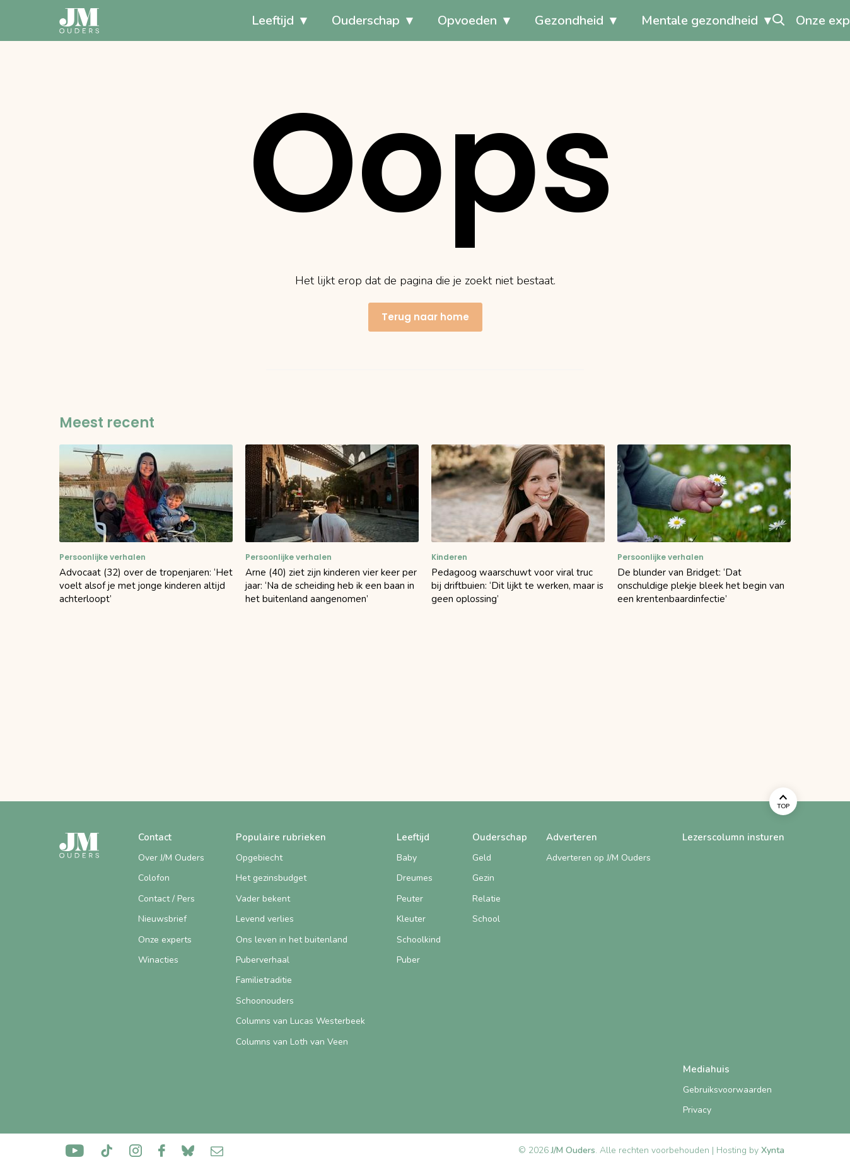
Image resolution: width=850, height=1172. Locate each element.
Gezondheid (443, 20)
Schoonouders (265, 1001)
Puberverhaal (262, 960)
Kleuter (411, 919)
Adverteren (571, 837)
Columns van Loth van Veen (292, 1042)
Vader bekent (263, 899)
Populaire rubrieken (281, 837)
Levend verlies (265, 919)
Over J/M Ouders (171, 858)
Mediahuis (706, 1069)
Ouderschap (240, 20)
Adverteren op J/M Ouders (598, 858)
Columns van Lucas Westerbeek (300, 1021)
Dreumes (415, 878)
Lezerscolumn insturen (733, 837)
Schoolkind (419, 940)
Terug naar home (425, 316)
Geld (481, 858)
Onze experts (708, 20)
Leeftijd (146, 20)
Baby (407, 858)
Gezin (483, 878)
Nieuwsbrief (162, 919)
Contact (155, 837)
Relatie (486, 899)
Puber (408, 960)
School (486, 919)
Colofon (154, 878)
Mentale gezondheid (573, 20)
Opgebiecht (259, 858)
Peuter (410, 899)
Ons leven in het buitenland (291, 940)
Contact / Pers (166, 899)
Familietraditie (264, 980)
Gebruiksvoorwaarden (727, 1090)
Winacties (158, 960)
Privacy (697, 1110)
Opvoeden (341, 20)
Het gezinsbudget (271, 878)
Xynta (772, 1150)
